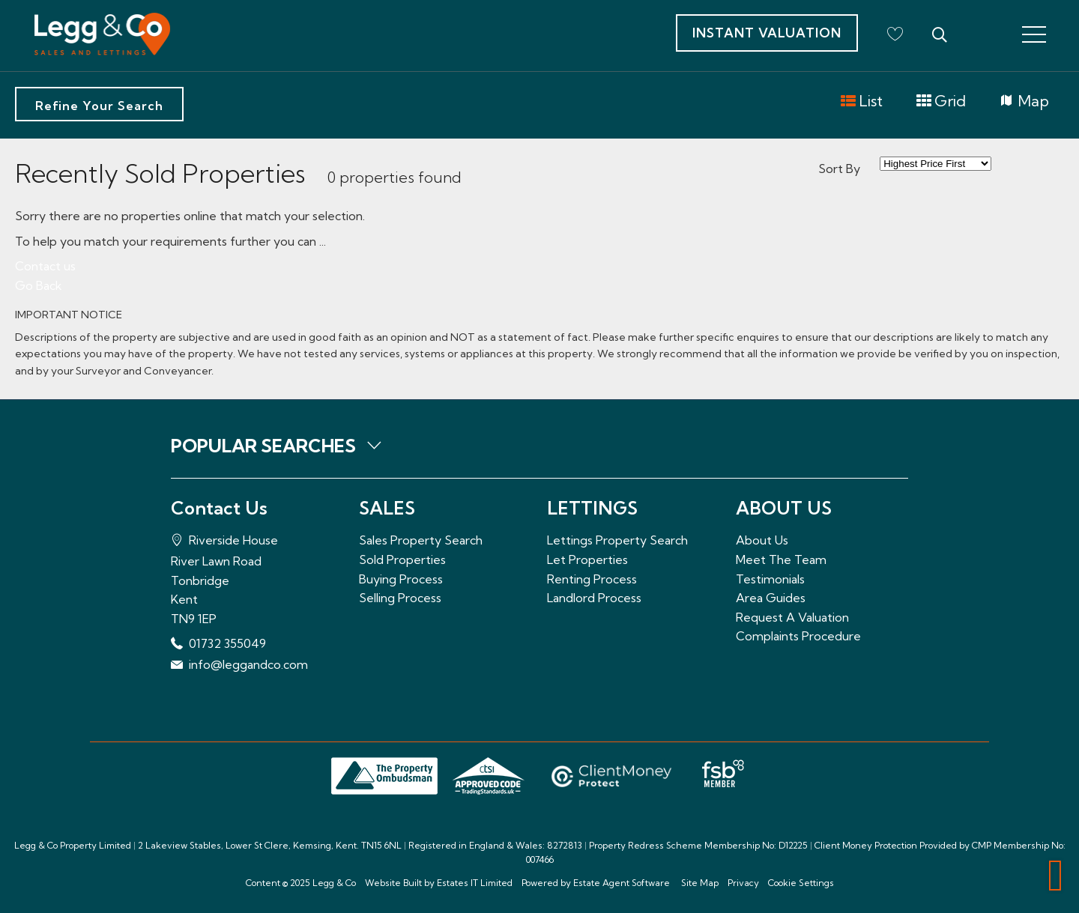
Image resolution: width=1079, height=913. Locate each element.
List (861, 101)
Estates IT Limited (475, 882)
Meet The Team (781, 559)
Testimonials (770, 578)
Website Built (393, 882)
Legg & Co (334, 882)
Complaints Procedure (798, 635)
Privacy (743, 882)
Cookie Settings (801, 882)
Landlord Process (594, 597)
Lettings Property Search (617, 540)
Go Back (38, 285)
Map (1024, 101)
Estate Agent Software (621, 882)
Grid (941, 101)
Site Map (700, 882)
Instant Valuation (766, 32)
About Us (762, 540)
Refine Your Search (99, 105)
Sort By (839, 168)
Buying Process (401, 578)
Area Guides (771, 597)
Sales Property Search (421, 540)
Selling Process (400, 597)
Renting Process (592, 578)
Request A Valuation (792, 617)
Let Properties (587, 559)
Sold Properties (402, 559)
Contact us (45, 265)
